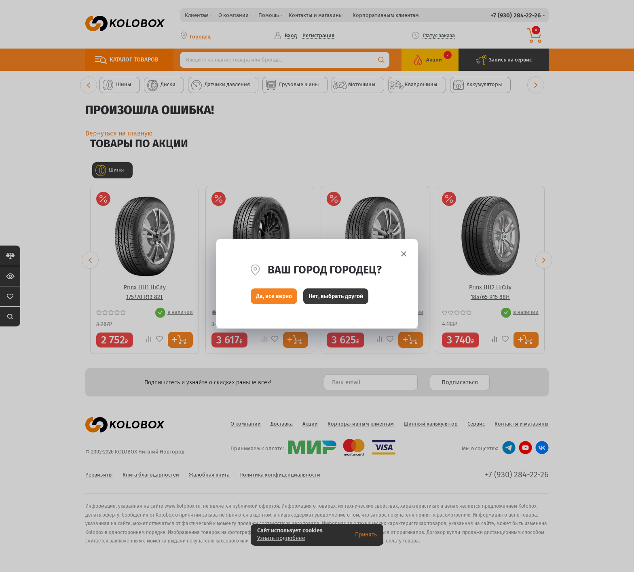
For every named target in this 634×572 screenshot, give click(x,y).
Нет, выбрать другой (336, 298)
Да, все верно (274, 298)
